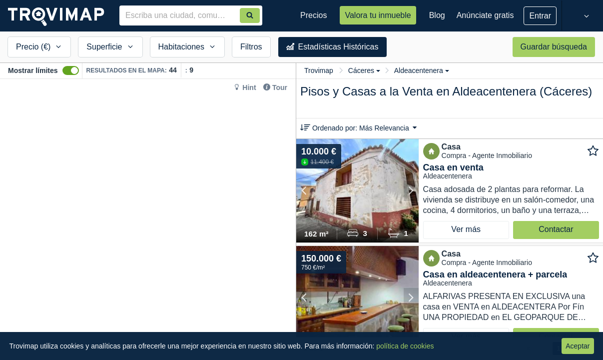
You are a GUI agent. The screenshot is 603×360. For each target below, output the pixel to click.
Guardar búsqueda (554, 46)
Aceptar (578, 346)
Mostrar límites (33, 70)
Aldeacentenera (421, 70)
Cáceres (364, 70)
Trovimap (318, 70)
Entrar (540, 16)
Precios (313, 15)
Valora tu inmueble (378, 15)
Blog (437, 15)
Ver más (466, 229)
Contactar (556, 229)
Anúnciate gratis (485, 15)
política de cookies (405, 346)
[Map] (148, 219)
